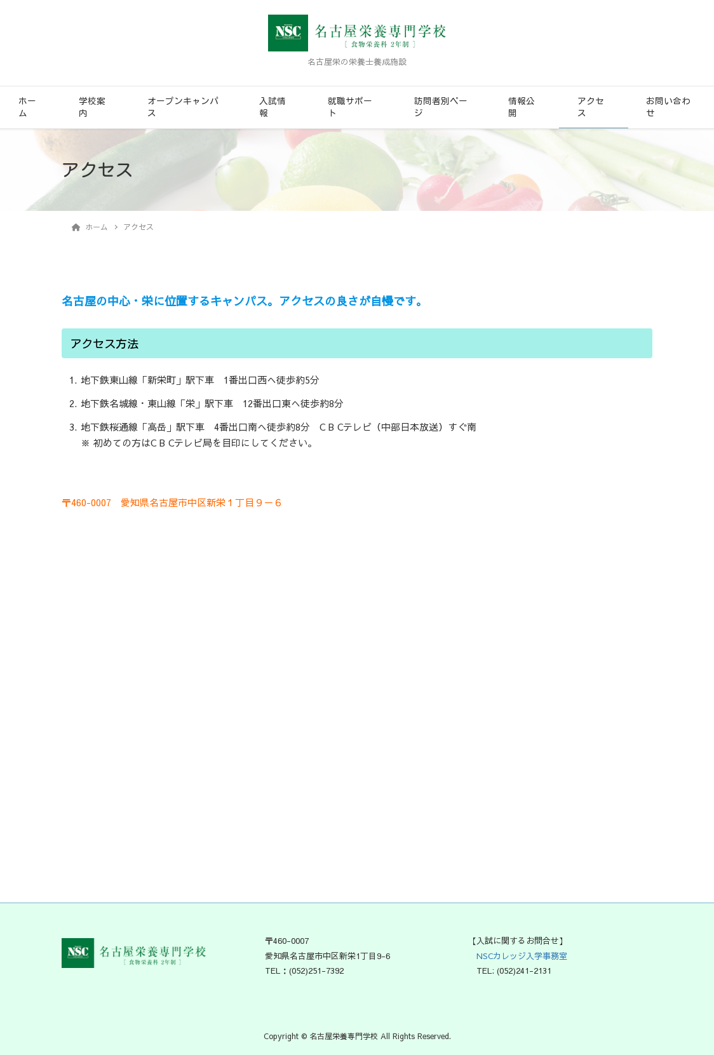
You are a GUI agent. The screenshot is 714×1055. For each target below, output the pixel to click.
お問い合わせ (668, 107)
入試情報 (272, 107)
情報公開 (521, 107)
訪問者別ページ (441, 107)
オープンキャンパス (183, 107)
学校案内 (92, 107)
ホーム (27, 107)
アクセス (590, 107)
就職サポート (350, 107)
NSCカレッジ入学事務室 (517, 956)
